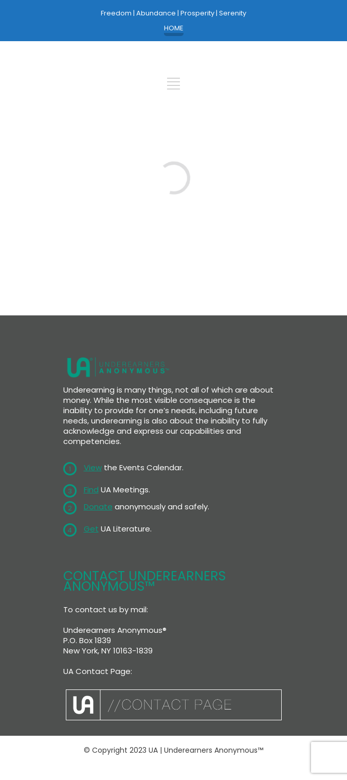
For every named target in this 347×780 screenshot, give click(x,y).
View (93, 467)
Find (91, 489)
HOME (174, 28)
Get (91, 528)
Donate (98, 506)
